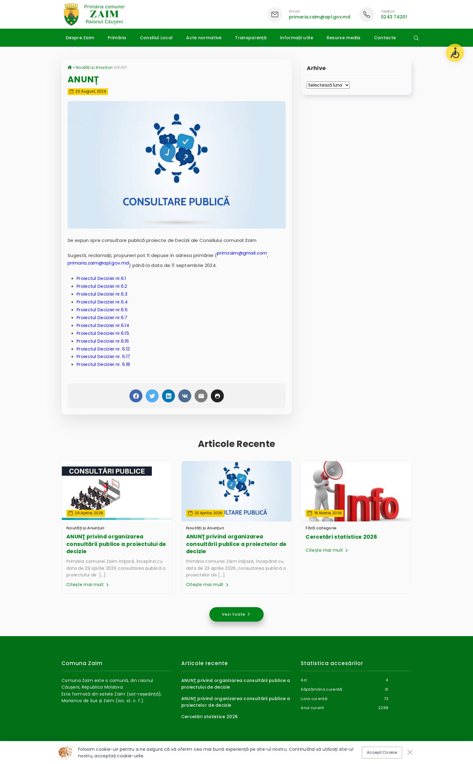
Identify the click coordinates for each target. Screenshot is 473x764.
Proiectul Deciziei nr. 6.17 (104, 355)
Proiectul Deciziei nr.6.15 (104, 332)
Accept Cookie (382, 752)
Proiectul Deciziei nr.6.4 (103, 302)
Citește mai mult (88, 585)
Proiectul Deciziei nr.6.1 (102, 278)
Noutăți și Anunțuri (94, 67)
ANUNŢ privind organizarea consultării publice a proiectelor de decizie (235, 544)
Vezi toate (236, 614)
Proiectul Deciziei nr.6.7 (103, 317)
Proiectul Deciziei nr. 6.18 (104, 363)
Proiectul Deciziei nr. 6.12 (104, 348)
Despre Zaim (80, 38)
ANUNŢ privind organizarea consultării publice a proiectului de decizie (114, 544)
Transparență (250, 38)
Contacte (385, 38)
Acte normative (203, 38)
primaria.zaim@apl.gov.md (319, 17)
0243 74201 (394, 17)
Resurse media (343, 38)
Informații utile (296, 38)
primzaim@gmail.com (242, 253)
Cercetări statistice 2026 (341, 537)
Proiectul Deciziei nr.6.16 (104, 340)
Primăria (117, 38)
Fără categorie (321, 528)
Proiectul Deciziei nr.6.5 (103, 309)
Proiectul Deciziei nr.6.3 (103, 294)
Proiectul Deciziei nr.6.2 (103, 286)
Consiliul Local (156, 38)
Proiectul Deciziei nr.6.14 (104, 325)
